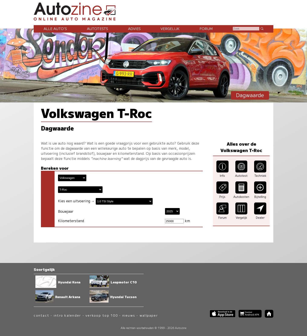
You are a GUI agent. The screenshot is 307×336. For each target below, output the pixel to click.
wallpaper (149, 315)
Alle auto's (55, 28)
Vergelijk (170, 28)
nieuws (128, 315)
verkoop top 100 (101, 315)
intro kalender (67, 315)
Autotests (97, 28)
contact (41, 315)
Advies (134, 28)
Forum (206, 28)
